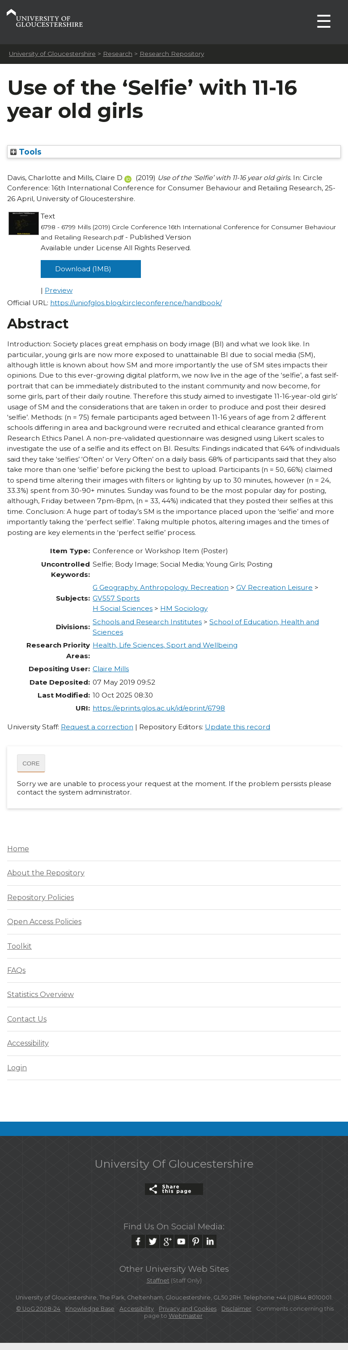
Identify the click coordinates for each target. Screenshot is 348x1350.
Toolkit (19, 946)
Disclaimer (236, 1308)
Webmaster (186, 1315)
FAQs (16, 970)
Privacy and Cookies (187, 1308)
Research (117, 53)
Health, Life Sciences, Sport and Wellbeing (165, 645)
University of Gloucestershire (52, 53)
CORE (31, 763)
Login (17, 1068)
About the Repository (46, 873)
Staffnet (158, 1280)
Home (18, 849)
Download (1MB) (83, 269)
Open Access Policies (44, 921)
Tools (26, 151)
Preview (58, 290)
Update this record (237, 727)
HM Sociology (184, 608)
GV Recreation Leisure (274, 587)
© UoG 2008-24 (38, 1308)
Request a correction (97, 727)
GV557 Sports (116, 598)
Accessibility (28, 1043)
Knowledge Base (90, 1308)
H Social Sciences (123, 608)
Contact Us (27, 1019)
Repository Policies (40, 897)
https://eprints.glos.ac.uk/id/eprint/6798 (159, 708)
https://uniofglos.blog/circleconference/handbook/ (136, 303)
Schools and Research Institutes (147, 622)
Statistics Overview (40, 994)
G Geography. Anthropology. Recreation (161, 587)
